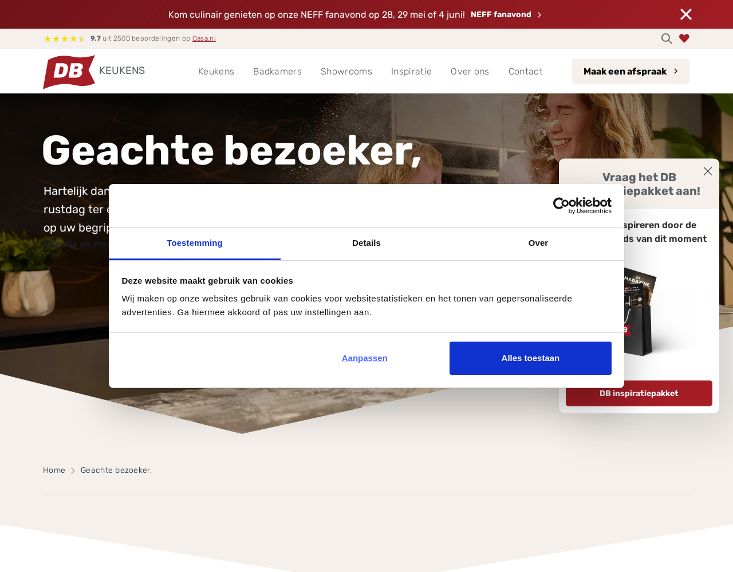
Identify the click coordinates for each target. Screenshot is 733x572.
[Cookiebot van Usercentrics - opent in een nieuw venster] (561, 205)
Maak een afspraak (625, 71)
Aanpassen (365, 358)
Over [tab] (539, 243)
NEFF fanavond (501, 14)
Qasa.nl (204, 38)
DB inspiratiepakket (639, 393)
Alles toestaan (531, 358)
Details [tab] (366, 243)
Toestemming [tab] (195, 243)
